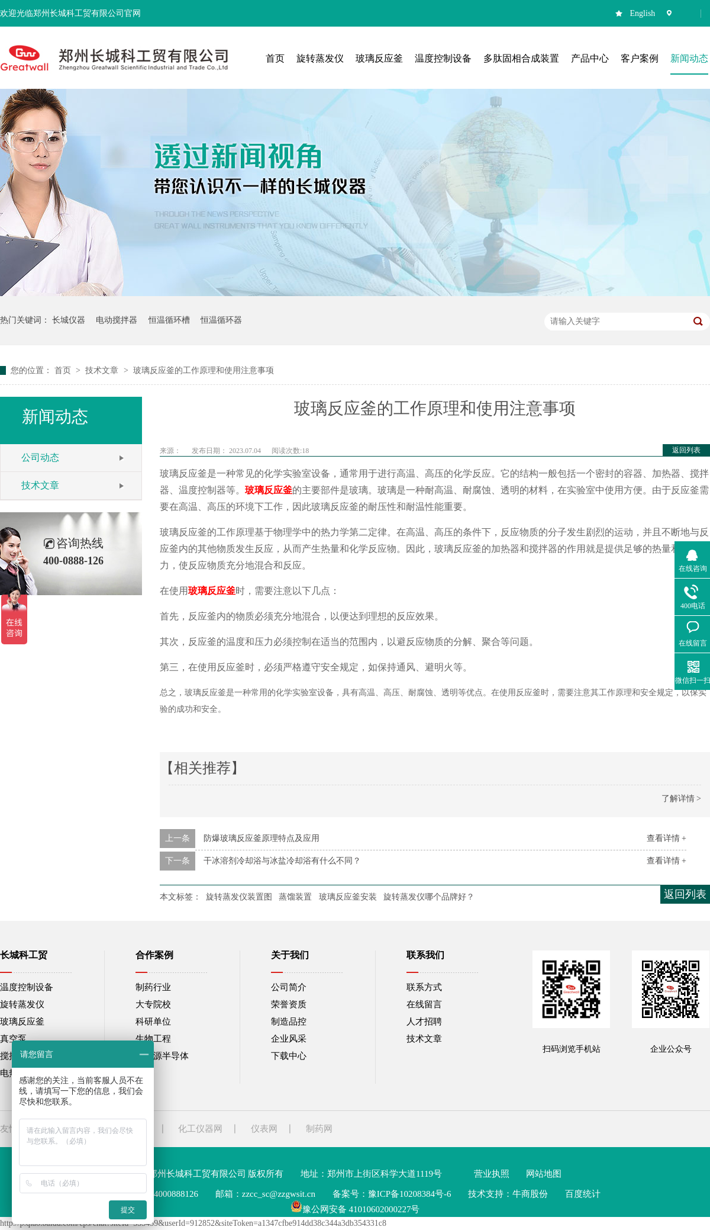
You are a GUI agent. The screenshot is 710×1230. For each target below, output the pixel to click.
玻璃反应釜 (22, 1021)
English (643, 13)
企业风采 (288, 1038)
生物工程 (153, 1038)
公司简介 (288, 987)
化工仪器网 (200, 1128)
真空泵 (13, 1038)
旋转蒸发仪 (22, 1004)
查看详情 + (666, 838)
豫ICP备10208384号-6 (409, 1194)
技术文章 (103, 370)
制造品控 (288, 1021)
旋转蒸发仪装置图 (239, 896)
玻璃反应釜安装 (348, 896)
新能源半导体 (162, 1056)
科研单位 (153, 1021)
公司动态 (40, 457)
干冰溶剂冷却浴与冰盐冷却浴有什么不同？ (282, 860)
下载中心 (288, 1056)
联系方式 (424, 987)
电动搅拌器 (116, 320)
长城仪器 (68, 320)
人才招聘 (424, 1021)
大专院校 (153, 1004)
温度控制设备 (26, 987)
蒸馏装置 (295, 896)
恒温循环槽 (169, 320)
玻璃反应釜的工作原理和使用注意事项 (203, 370)
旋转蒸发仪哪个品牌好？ (429, 896)
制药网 (319, 1128)
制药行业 (153, 987)
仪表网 (264, 1128)
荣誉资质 (288, 1004)
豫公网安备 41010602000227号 (355, 1209)
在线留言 (424, 1004)
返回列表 (686, 450)
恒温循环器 (221, 320)
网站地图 (543, 1173)
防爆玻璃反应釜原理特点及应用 (262, 838)
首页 (63, 370)
